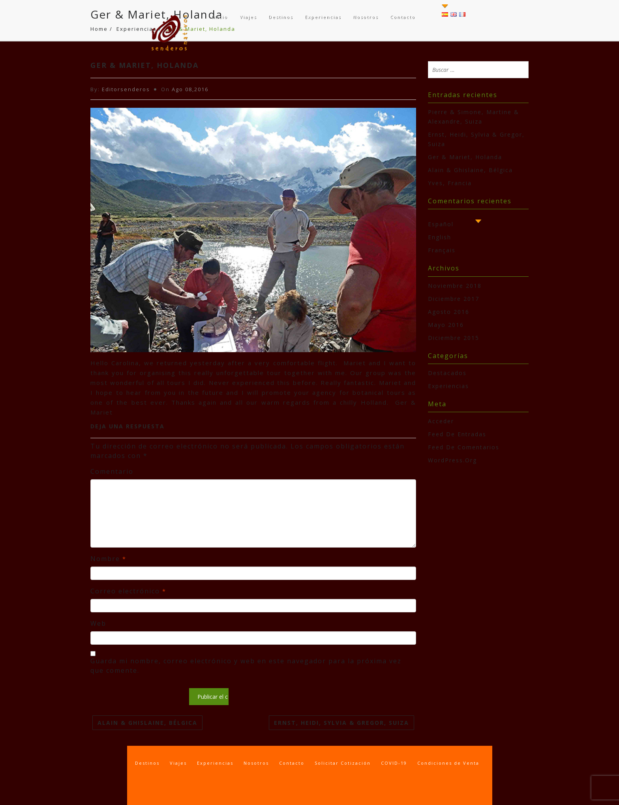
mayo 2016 (446, 324)
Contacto (402, 17)
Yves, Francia (450, 183)
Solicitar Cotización (343, 763)
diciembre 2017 (453, 298)
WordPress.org (452, 460)
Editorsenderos (126, 89)
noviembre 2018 (455, 285)
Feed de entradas (457, 434)
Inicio (220, 17)
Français (442, 250)
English (439, 237)
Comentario (111, 471)
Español (441, 224)
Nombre (108, 558)
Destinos (280, 17)
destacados (447, 373)
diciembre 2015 (453, 338)
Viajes (248, 17)
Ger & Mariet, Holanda (465, 157)
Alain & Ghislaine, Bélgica (147, 722)
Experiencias (323, 17)
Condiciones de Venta (448, 763)
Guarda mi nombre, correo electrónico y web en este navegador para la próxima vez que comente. (245, 666)
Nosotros (365, 17)
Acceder (441, 421)
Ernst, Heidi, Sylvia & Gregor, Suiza (341, 722)
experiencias (448, 386)
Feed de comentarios (463, 447)
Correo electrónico (128, 591)
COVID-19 (394, 763)
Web (98, 623)
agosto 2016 (448, 311)
